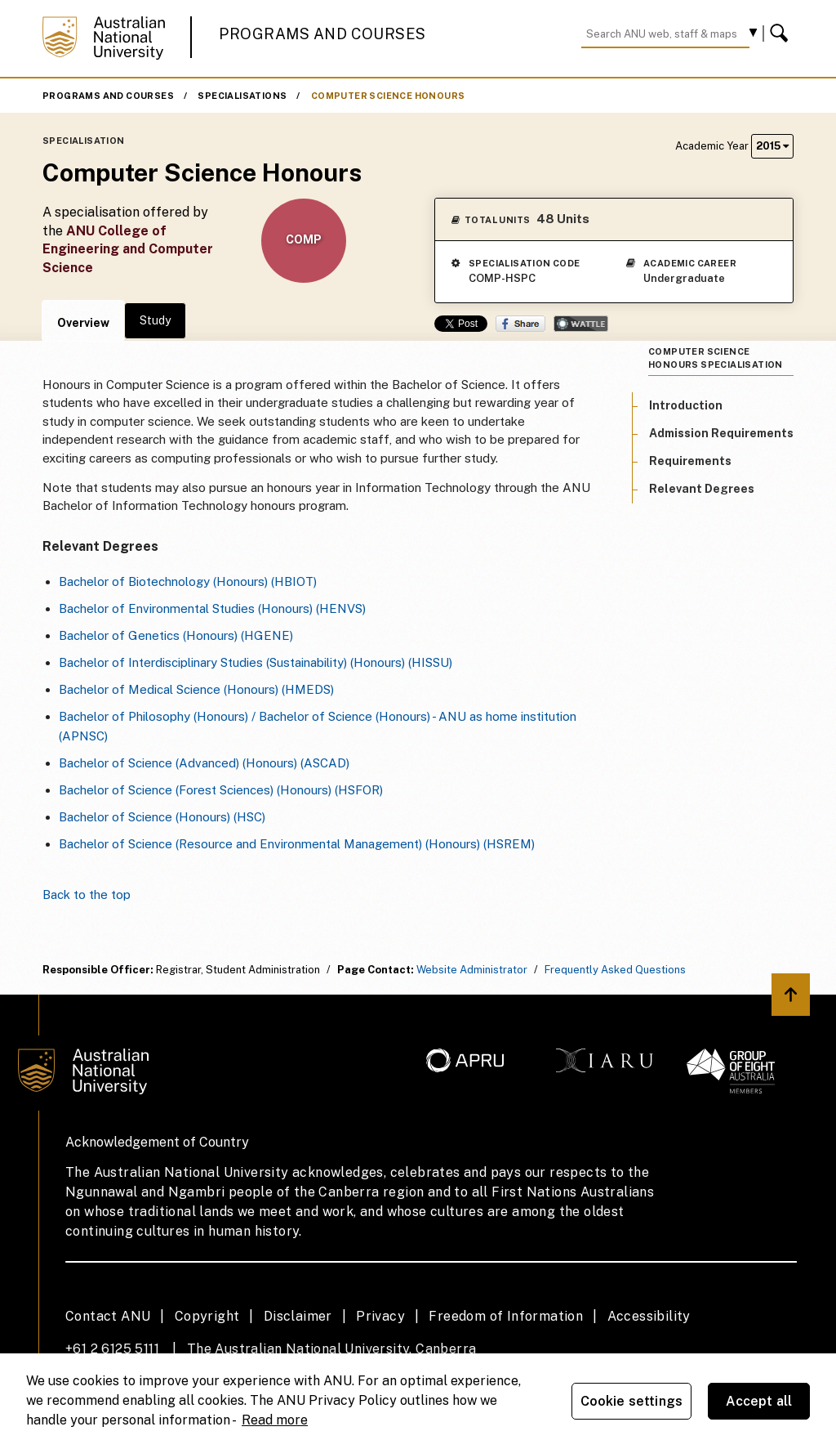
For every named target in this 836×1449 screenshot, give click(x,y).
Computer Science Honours (388, 96)
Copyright (207, 1316)
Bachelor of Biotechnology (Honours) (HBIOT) (188, 581)
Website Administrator (471, 970)
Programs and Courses (322, 33)
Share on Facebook (520, 323)
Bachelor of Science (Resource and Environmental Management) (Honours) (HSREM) (297, 844)
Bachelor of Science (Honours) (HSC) (162, 817)
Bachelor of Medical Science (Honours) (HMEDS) (196, 689)
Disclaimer (298, 1316)
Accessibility (649, 1316)
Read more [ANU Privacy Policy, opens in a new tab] (275, 1420)
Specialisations (242, 96)
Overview (83, 322)
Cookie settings (631, 1401)
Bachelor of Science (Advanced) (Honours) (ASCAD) (204, 763)
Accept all (759, 1401)
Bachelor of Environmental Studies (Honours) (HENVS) (212, 608)
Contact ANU (107, 1316)
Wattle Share (581, 323)
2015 (772, 146)
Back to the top (86, 894)
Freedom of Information (506, 1316)
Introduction (686, 405)
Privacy (380, 1316)
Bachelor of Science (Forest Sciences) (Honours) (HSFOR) (221, 790)
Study (155, 320)
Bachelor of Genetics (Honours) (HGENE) (176, 635)
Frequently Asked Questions (615, 970)
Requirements (690, 460)
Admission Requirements (721, 433)
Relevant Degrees (701, 488)
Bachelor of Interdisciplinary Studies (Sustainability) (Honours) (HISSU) (255, 662)
